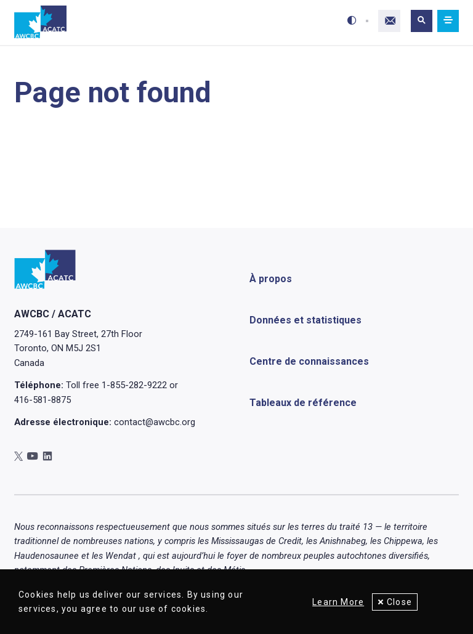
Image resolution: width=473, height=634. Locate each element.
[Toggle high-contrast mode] (352, 21)
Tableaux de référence (303, 402)
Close (399, 602)
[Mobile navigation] (447, 21)
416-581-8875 (42, 399)
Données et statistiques (305, 319)
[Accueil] (40, 22)
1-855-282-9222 (134, 385)
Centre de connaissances (309, 361)
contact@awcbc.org (154, 422)
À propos (270, 278)
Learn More (337, 602)
